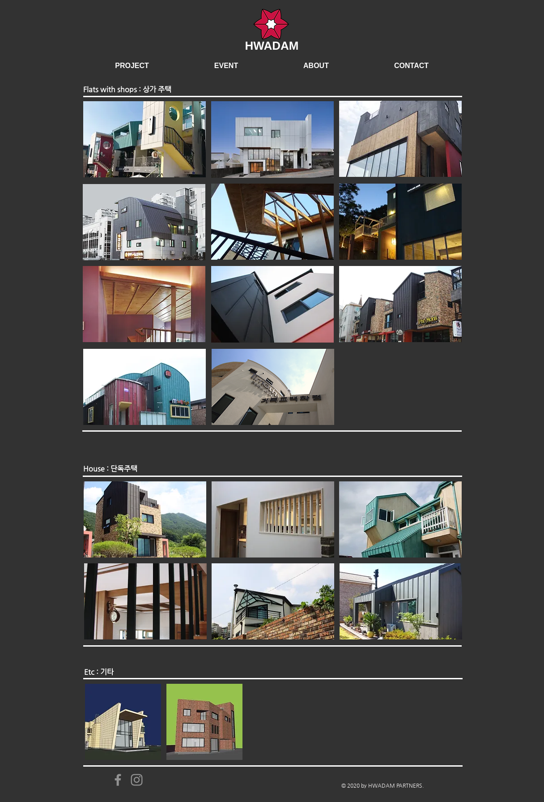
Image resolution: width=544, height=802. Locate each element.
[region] (144, 139)
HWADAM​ (272, 45)
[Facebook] (118, 780)
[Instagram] (136, 780)
